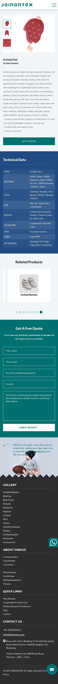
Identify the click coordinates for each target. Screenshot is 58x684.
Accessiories (9, 542)
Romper (7, 503)
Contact (7, 614)
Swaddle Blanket (11, 492)
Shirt (5, 519)
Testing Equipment (12, 580)
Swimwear (8, 538)
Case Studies (9, 560)
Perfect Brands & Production (17, 606)
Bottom (6, 530)
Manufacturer (10, 572)
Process (7, 583)
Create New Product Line (15, 602)
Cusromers (8, 564)
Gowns (6, 523)
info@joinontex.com (13, 634)
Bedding (7, 496)
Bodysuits (8, 507)
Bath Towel (8, 500)
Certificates (8, 576)
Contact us (40, 451)
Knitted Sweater (11, 534)
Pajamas (7, 511)
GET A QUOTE (29, 141)
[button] (17, 312)
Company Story (10, 557)
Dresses (7, 515)
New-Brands (9, 598)
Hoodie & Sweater (11, 526)
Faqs (5, 610)
